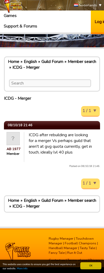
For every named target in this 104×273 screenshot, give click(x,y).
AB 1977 (14, 149)
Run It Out (74, 252)
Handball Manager (63, 248)
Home (13, 62)
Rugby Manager (61, 238)
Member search (82, 62)
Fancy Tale (57, 252)
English (30, 62)
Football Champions (80, 243)
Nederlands (85, 5)
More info (22, 268)
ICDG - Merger (25, 67)
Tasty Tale (87, 248)
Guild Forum (52, 62)
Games (10, 16)
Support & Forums (20, 26)
